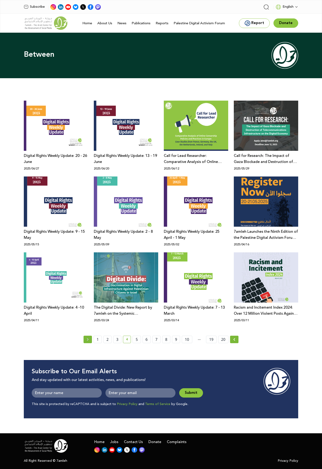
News (121, 23)
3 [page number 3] (117, 339)
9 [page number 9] (176, 339)
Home (87, 23)
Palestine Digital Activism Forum (199, 23)
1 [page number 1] (98, 339)
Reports (162, 23)
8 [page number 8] (166, 339)
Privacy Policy (127, 404)
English (285, 7)
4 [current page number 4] (128, 340)
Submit (191, 393)
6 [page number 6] (147, 339)
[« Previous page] (88, 339)
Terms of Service (157, 404)
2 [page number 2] (107, 339)
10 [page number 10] (187, 339)
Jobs (114, 442)
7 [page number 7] (156, 339)
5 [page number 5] (137, 339)
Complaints (176, 442)
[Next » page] (234, 339)
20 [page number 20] (223, 339)
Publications (141, 23)
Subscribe (34, 6)
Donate (154, 442)
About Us (104, 23)
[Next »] (234, 339)
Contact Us (133, 442)
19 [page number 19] (211, 339)
